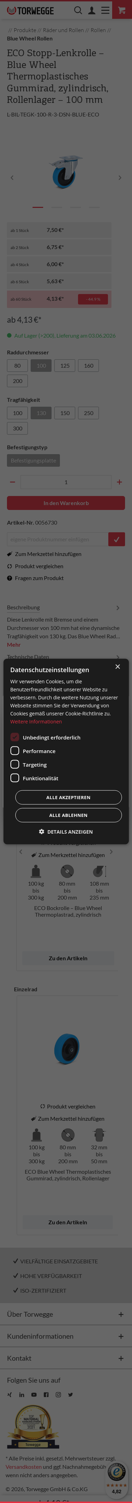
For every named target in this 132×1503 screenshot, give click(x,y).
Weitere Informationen (36, 721)
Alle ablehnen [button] (68, 815)
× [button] (117, 666)
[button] (66, 832)
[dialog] (66, 751)
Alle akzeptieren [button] (68, 797)
